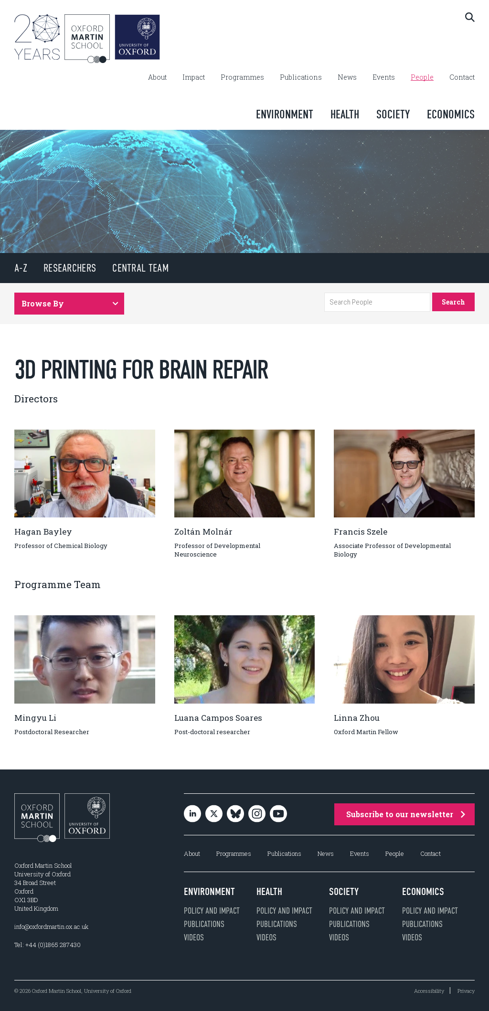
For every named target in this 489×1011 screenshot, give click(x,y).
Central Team (140, 268)
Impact (193, 77)
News (347, 77)
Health (344, 114)
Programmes (242, 77)
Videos (194, 937)
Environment (284, 114)
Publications (301, 77)
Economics (451, 114)
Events (383, 77)
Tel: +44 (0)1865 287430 (47, 944)
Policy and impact (212, 910)
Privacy (466, 990)
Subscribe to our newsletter (405, 814)
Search (453, 301)
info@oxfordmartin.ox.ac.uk (51, 926)
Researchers (69, 268)
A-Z (20, 268)
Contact (462, 77)
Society (393, 114)
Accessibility (429, 990)
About (157, 77)
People (422, 77)
